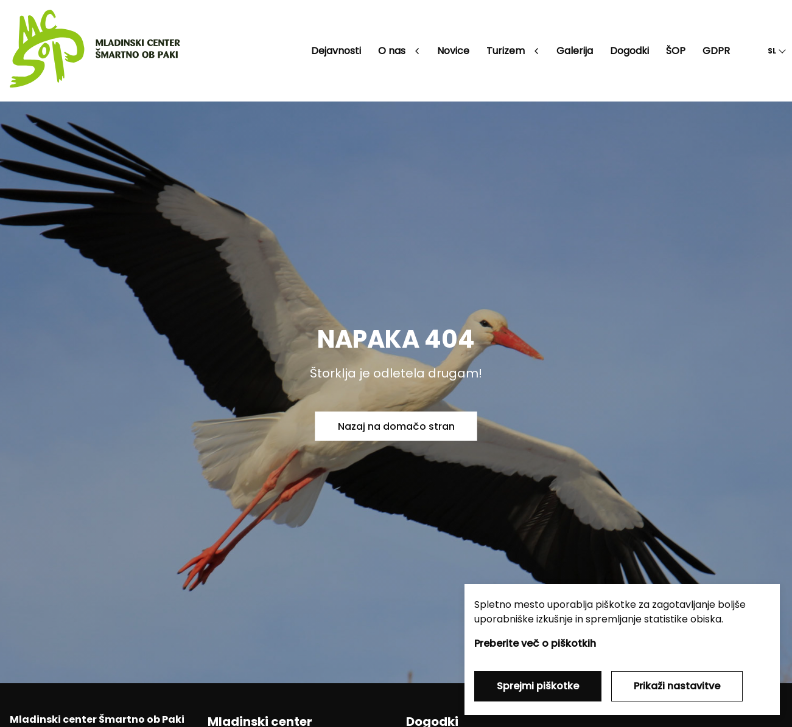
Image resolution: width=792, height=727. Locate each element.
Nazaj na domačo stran (396, 426)
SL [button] (772, 51)
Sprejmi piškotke (538, 686)
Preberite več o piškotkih (535, 643)
